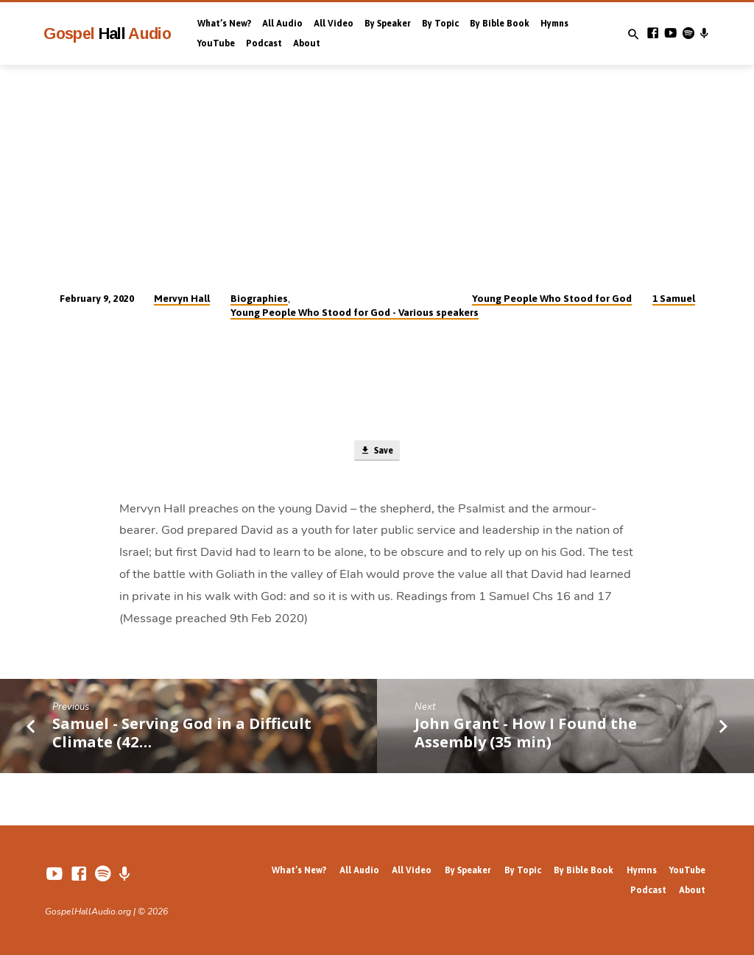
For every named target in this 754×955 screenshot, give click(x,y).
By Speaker (387, 23)
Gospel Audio (107, 33)
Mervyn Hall (182, 298)
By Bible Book (499, 23)
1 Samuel (673, 298)
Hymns (554, 23)
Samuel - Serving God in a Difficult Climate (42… (181, 734)
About (306, 43)
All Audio (282, 23)
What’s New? (224, 23)
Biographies (259, 298)
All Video (333, 23)
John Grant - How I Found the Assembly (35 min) (526, 734)
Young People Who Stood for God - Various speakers (354, 312)
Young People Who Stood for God (552, 298)
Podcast (264, 43)
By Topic (440, 23)
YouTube (216, 43)
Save (376, 451)
